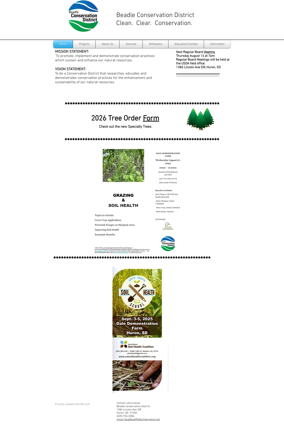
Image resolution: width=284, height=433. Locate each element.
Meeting (209, 52)
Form (151, 118)
